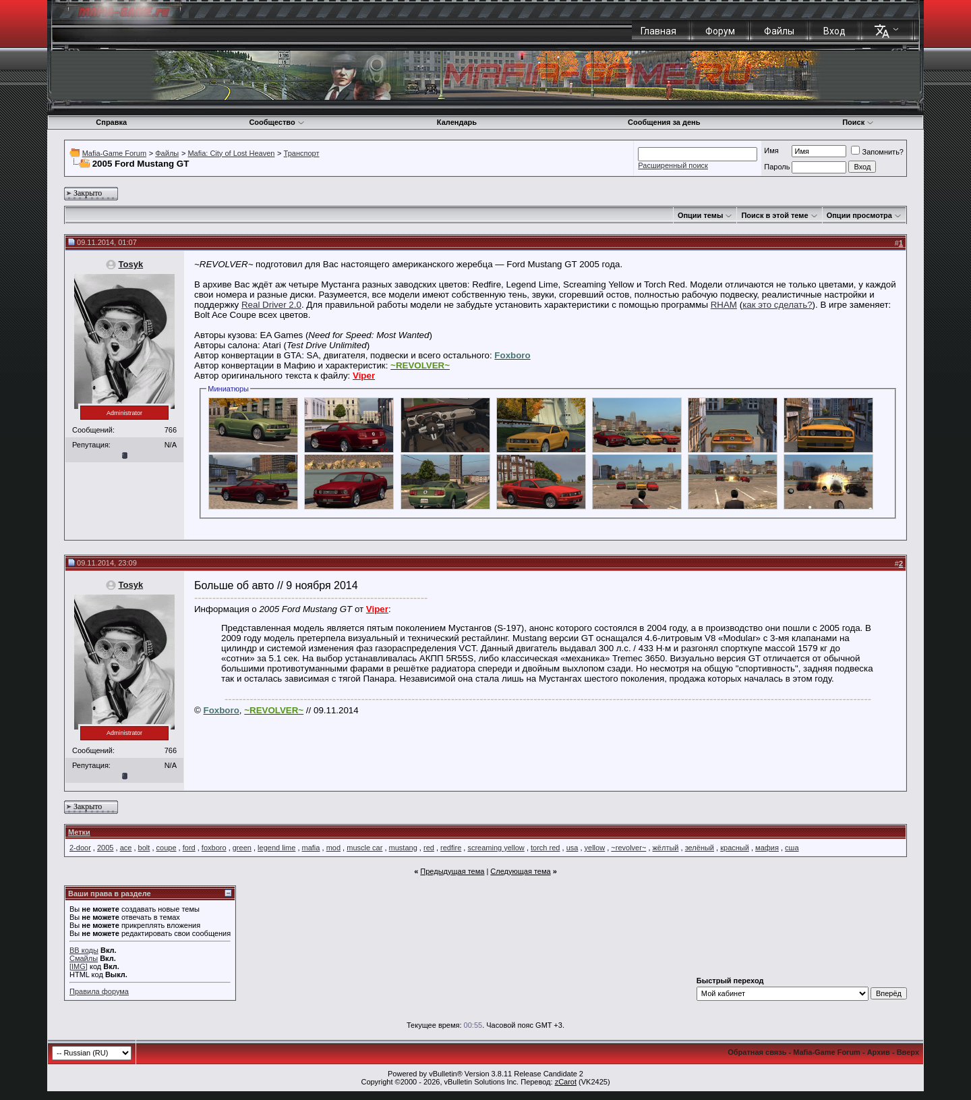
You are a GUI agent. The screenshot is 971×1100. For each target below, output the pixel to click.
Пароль (777, 167)
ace (126, 848)
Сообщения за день (664, 122)
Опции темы (700, 215)
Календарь (457, 122)
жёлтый (666, 848)
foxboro (214, 848)
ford (189, 848)
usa (572, 848)
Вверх (908, 1052)
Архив (878, 1052)
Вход (834, 31)
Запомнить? (877, 152)
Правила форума (99, 991)
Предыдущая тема (452, 871)
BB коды (83, 950)
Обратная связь (757, 1052)
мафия (767, 848)
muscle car (364, 848)
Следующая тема (520, 871)
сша (791, 848)
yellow (595, 848)
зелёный (699, 848)
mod (333, 848)
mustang (403, 848)
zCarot (566, 1082)
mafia (311, 848)
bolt (144, 848)
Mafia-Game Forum (114, 153)
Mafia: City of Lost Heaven (230, 153)
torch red (545, 848)
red (428, 848)
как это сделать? (777, 305)
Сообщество (276, 122)
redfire (450, 848)
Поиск (858, 122)
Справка (111, 122)
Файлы (779, 31)
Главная (658, 31)
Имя (771, 150)
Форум (720, 31)
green (242, 848)
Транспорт (302, 153)
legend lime (276, 848)
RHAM (724, 305)
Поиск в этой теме (774, 215)
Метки (79, 832)
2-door (80, 848)
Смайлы (83, 958)
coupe (166, 848)
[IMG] (78, 966)
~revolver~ (628, 848)
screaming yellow (495, 848)
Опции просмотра (859, 215)
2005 (105, 848)
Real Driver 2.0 (271, 305)
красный (734, 848)
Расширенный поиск (673, 165)
